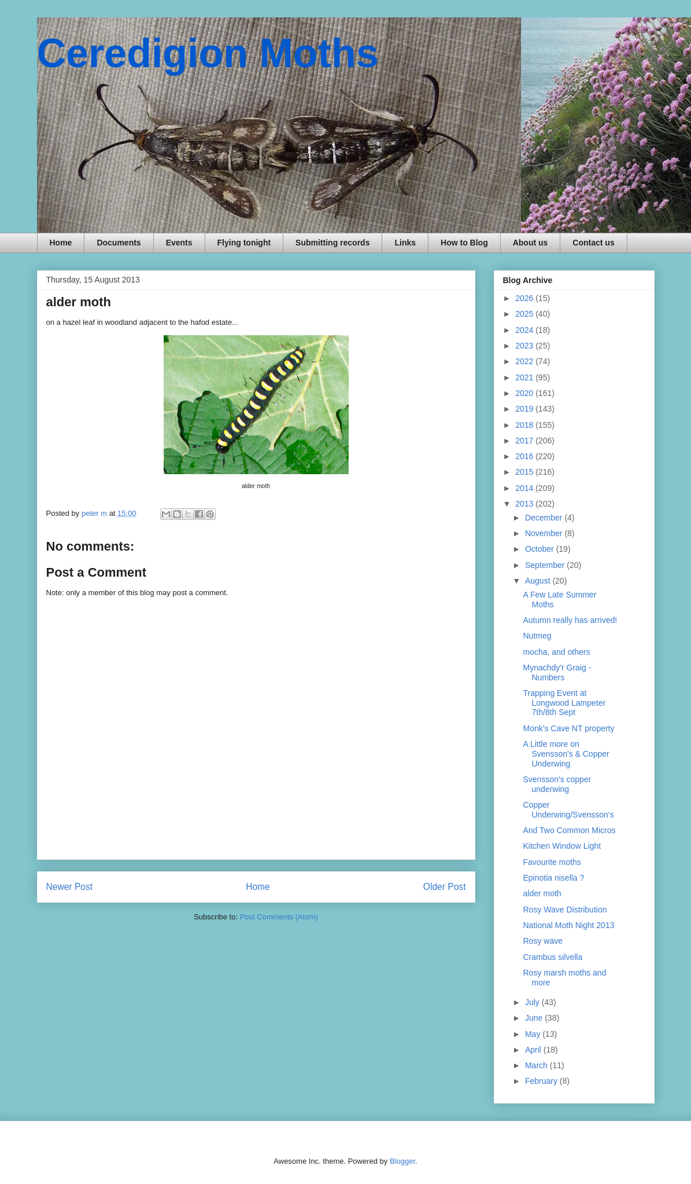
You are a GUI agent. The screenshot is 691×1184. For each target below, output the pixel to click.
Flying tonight (244, 242)
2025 (525, 313)
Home (61, 242)
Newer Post (69, 887)
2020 (525, 393)
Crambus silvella (552, 957)
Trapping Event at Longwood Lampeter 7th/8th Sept (564, 702)
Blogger (402, 1161)
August (538, 580)
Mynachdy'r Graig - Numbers (557, 672)
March (537, 1065)
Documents (119, 242)
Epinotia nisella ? (553, 877)
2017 (525, 440)
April (534, 1049)
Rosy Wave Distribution (565, 909)
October (540, 548)
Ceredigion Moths (208, 53)
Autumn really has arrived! (570, 620)
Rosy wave (542, 940)
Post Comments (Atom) (279, 916)
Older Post (444, 887)
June (535, 1017)
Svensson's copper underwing (557, 784)
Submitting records (332, 242)
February (542, 1081)
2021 (525, 377)
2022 (525, 361)
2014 (525, 488)
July (533, 1002)
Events (179, 242)
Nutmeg (537, 635)
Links (405, 242)
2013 (525, 503)
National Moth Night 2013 (568, 925)
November (544, 533)
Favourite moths (552, 862)
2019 (525, 408)
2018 (525, 425)
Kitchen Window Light (562, 846)
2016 (525, 456)
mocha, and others (556, 652)
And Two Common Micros (569, 830)
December (544, 517)
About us (530, 242)
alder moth (542, 893)
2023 (525, 345)
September (546, 565)
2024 (525, 330)
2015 (525, 471)
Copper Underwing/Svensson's (568, 809)
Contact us (593, 242)
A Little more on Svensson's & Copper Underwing (566, 753)
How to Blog (464, 242)
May (533, 1034)
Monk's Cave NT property (568, 728)
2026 (525, 298)
